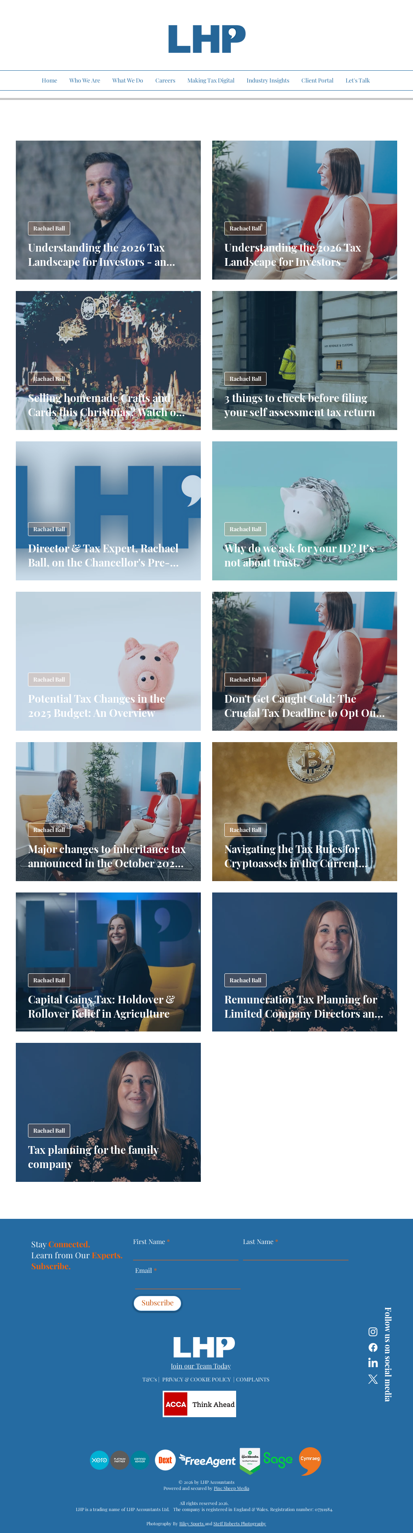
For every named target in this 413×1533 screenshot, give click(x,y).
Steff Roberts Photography (239, 1523)
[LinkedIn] (373, 1363)
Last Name (258, 1241)
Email (144, 1270)
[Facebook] (373, 1347)
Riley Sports (192, 1523)
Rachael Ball (49, 228)
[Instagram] (373, 1332)
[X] (373, 1379)
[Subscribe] (157, 1303)
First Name (149, 1241)
